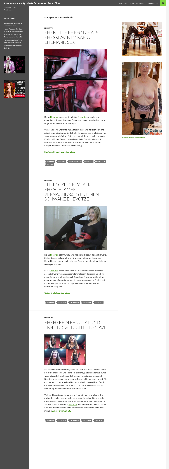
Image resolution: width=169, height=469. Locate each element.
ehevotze (99, 302)
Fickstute (48, 318)
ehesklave (62, 302)
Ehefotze (54, 117)
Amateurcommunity (61, 410)
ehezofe (50, 164)
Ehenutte (48, 28)
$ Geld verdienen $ (137, 3)
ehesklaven (74, 302)
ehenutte (89, 161)
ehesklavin (100, 161)
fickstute (99, 420)
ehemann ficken (75, 161)
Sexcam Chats (153, 3)
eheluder (61, 161)
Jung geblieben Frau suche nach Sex (133, 138)
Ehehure (48, 180)
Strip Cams (123, 3)
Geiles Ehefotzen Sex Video (57, 293)
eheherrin (50, 161)
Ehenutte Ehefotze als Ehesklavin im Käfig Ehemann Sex (71, 37)
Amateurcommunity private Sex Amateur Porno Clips (32, 3)
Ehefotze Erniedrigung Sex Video (59, 152)
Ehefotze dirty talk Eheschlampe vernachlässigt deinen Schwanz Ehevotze (71, 192)
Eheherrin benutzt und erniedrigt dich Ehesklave (75, 325)
